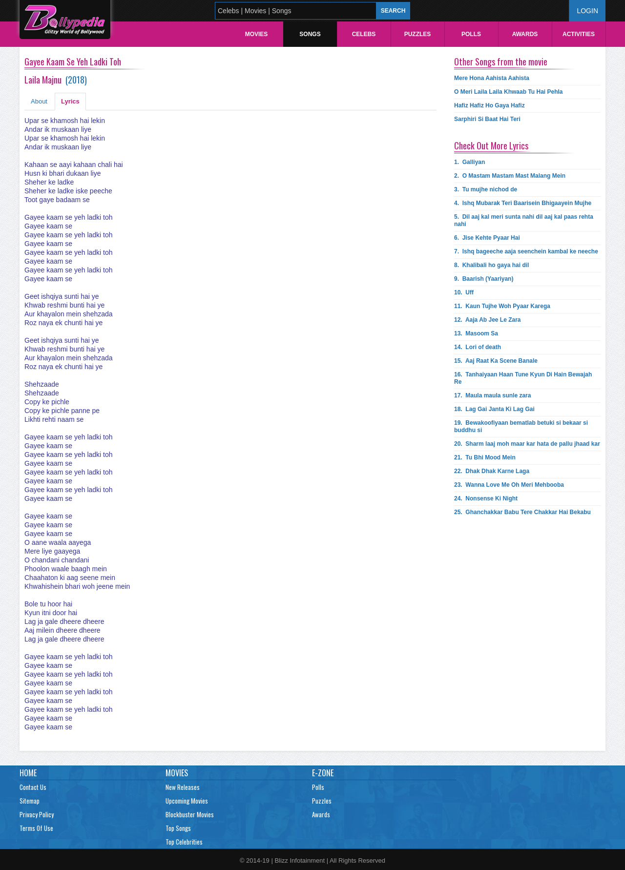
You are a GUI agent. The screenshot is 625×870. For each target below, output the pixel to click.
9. (483, 278)
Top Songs (178, 828)
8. (491, 265)
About (39, 101)
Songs (309, 34)
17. (492, 395)
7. (526, 251)
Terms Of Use (36, 828)
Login (587, 11)
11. (502, 306)
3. (485, 189)
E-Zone (322, 773)
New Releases (183, 787)
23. (509, 484)
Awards (525, 34)
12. (487, 319)
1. (469, 162)
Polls (471, 34)
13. (476, 333)
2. (509, 175)
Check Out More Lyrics (491, 145)
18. (494, 409)
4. (522, 203)
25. (522, 512)
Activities (578, 34)
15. (496, 360)
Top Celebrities (184, 842)
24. (486, 498)
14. (477, 347)
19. (521, 426)
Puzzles (417, 34)
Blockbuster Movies (190, 814)
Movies (256, 34)
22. (491, 471)
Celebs (364, 34)
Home (28, 773)
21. (485, 457)
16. (523, 378)
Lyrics (70, 101)
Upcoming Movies (187, 801)
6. (487, 237)
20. (527, 443)
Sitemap (30, 801)
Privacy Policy (37, 814)
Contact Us (33, 787)
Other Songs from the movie (500, 61)
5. (523, 220)
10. (464, 292)
